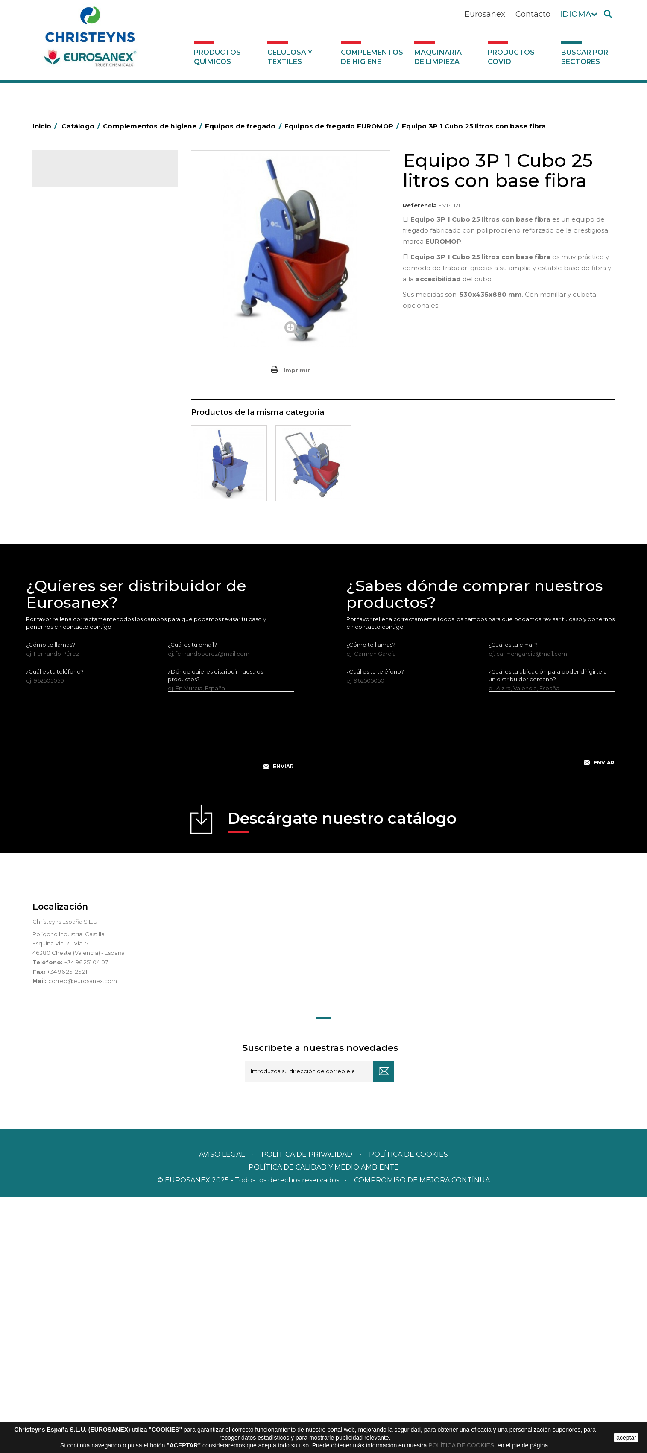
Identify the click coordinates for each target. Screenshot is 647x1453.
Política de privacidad (306, 1410)
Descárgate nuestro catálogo (342, 1077)
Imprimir (297, 370)
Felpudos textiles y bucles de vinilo (96, 514)
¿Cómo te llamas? (50, 900)
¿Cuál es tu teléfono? (55, 927)
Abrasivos (62, 231)
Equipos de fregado (76, 350)
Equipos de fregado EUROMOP (99, 420)
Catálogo (72, 175)
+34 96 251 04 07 (86, 1217)
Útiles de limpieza (73, 619)
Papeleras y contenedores (85, 337)
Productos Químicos (217, 57)
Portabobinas (67, 566)
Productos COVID (511, 57)
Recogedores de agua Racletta (93, 593)
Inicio (46, 126)
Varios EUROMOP (80, 461)
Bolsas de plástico (74, 284)
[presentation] (160, 993)
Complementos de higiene (372, 57)
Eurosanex (485, 14)
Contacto (532, 14)
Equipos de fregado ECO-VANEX (101, 365)
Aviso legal (222, 1410)
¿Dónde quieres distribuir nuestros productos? (215, 931)
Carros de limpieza (75, 324)
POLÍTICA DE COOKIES (462, 1445)
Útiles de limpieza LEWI (81, 633)
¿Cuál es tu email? (192, 900)
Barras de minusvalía (77, 271)
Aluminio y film (68, 258)
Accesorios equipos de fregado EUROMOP (98, 440)
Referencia (420, 205)
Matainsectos (67, 540)
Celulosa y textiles (289, 57)
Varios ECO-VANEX (81, 406)
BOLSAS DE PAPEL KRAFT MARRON (98, 298)
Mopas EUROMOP (74, 553)
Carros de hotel (70, 311)
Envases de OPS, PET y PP (84, 474)
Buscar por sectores (584, 57)
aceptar (626, 1437)
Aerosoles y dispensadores (86, 245)
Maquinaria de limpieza (438, 57)
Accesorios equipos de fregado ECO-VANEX (106, 385)
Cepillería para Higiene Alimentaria (97, 500)
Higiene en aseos (72, 527)
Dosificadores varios (77, 659)
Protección (64, 580)
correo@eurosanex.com (82, 1236)
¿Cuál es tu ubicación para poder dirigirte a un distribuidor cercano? (548, 931)
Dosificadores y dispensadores (91, 646)
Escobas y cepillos (74, 487)
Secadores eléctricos (78, 606)
